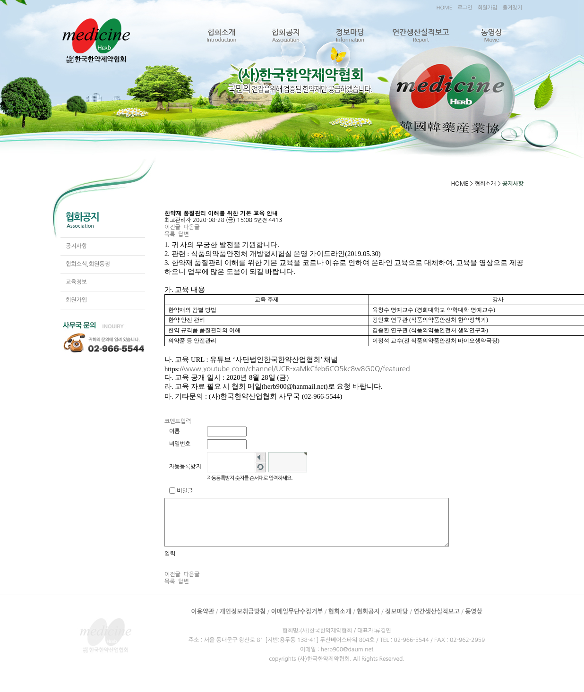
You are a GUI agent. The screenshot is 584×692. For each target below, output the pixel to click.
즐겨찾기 (512, 7)
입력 (170, 553)
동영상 (491, 36)
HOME (444, 7)
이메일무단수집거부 (297, 611)
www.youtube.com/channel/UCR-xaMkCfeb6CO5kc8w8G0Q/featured (297, 368)
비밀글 (185, 491)
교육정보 (76, 282)
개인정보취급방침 (242, 611)
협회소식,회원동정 (88, 264)
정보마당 (349, 36)
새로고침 (260, 467)
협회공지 (285, 36)
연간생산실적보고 (420, 36)
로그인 (464, 7)
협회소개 (221, 36)
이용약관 (202, 611)
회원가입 (487, 7)
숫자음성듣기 (260, 457)
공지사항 (76, 246)
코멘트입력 (177, 421)
